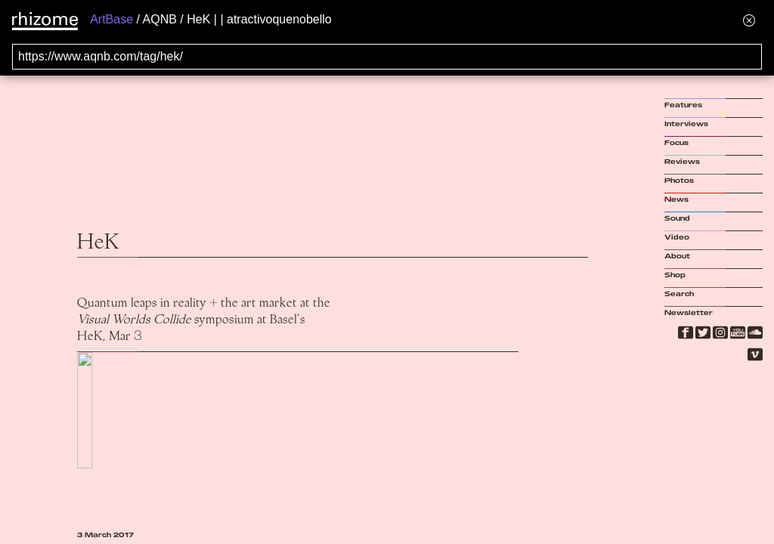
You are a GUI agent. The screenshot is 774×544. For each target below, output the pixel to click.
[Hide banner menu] (749, 20)
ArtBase (111, 19)
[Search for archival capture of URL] (387, 57)
